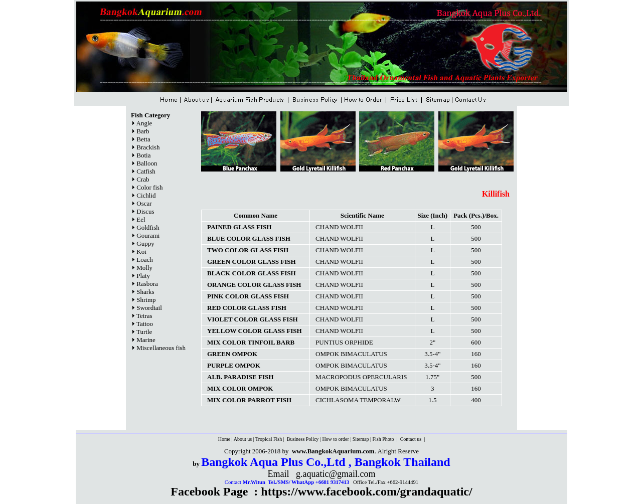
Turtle (144, 331)
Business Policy (301, 439)
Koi (141, 251)
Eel (140, 219)
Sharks (145, 291)
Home (224, 439)
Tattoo (144, 323)
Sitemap (361, 439)
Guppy (145, 243)
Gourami (147, 235)
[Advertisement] (355, 181)
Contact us (411, 439)
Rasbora (147, 283)
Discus (145, 211)
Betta (143, 139)
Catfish (145, 171)
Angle (144, 123)
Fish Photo (383, 439)
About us (243, 439)
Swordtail (149, 307)
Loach (144, 259)
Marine (145, 340)
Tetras (144, 315)
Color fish (149, 187)
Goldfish (147, 227)
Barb (142, 131)
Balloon (146, 163)
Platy (143, 275)
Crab (142, 179)
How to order (335, 439)
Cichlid (145, 195)
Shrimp (145, 299)
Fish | (279, 439)
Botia (143, 155)
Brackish (147, 147)
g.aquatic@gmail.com (336, 474)
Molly (144, 267)
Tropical (264, 439)
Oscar (143, 203)
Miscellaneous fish (161, 348)
